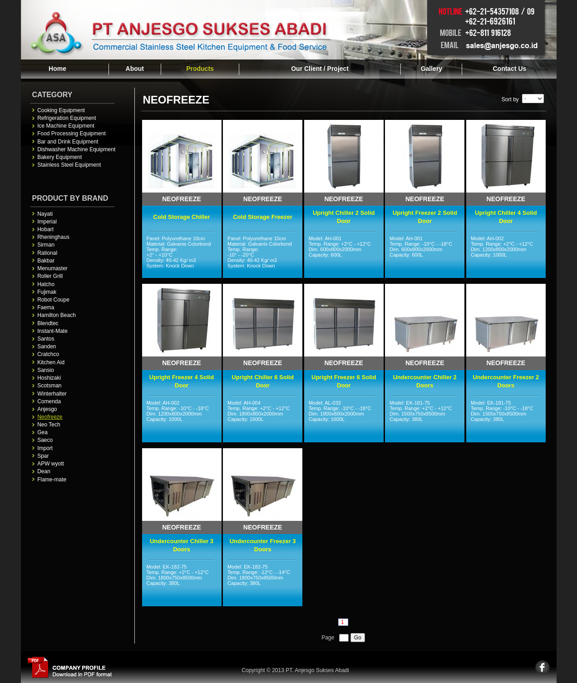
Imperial (47, 221)
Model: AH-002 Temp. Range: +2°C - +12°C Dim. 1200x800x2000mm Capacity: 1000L (506, 256)
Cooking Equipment (61, 110)
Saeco (45, 440)
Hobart (45, 229)
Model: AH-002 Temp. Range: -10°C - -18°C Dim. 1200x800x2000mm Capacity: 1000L (182, 420)
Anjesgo (47, 409)
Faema (45, 307)
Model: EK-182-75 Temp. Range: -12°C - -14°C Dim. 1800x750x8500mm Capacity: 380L (263, 584)
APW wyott (50, 463)
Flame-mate (51, 479)
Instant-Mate (52, 331)
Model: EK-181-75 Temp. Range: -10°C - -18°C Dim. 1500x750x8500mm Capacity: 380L (506, 420)
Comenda (49, 401)
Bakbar (45, 260)
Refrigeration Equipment (66, 118)
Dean (43, 471)
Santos (45, 339)
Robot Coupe (53, 300)
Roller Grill (50, 276)
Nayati (45, 214)
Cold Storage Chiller (181, 216)
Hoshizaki (49, 378)
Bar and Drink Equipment (67, 142)
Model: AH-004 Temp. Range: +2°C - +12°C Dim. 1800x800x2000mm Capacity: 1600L (263, 420)
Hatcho (45, 284)
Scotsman (49, 385)
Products (200, 68)
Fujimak (46, 292)
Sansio (45, 370)
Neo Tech (48, 424)
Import (45, 448)
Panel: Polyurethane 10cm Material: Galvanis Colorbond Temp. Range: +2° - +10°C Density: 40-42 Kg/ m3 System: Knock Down (182, 256)
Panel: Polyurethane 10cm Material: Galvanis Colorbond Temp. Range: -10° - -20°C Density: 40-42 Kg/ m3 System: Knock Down (263, 256)
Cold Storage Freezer (262, 216)
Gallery (431, 68)
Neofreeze (49, 417)
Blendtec (48, 323)
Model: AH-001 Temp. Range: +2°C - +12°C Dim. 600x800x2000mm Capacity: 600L (344, 256)
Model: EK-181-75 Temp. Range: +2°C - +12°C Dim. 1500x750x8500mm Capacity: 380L (425, 420)
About (135, 68)
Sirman (45, 245)
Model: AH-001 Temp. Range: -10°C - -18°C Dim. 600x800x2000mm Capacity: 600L (425, 256)
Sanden (46, 346)
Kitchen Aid (50, 362)
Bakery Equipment (59, 157)
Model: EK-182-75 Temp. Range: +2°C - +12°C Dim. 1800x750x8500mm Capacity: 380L (182, 584)
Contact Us (509, 68)
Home (57, 68)
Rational (47, 253)
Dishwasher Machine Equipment (76, 149)
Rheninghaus (53, 237)
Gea (42, 432)
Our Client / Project (320, 68)
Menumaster (52, 268)
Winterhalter (52, 394)
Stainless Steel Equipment (69, 165)
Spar (43, 456)
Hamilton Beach (56, 315)
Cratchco (48, 354)
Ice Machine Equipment (65, 126)
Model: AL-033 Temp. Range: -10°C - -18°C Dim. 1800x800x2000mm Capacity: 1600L (344, 420)
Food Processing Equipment (71, 133)
